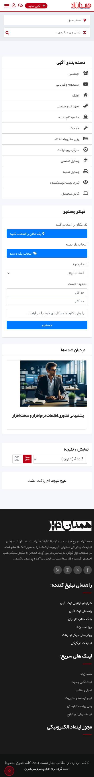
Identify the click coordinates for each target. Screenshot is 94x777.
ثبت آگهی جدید (82, 681)
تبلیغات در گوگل (81, 643)
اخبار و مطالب (84, 689)
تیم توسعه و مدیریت (78, 697)
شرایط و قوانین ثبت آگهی (76, 603)
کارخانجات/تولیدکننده (69, 182)
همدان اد (86, 673)
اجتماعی (79, 73)
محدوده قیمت (77, 284)
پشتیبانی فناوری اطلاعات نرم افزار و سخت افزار (48, 415)
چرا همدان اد (83, 627)
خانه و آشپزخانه (73, 117)
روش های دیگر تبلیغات (77, 635)
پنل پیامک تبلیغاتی (79, 706)
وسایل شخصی (75, 160)
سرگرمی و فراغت (73, 150)
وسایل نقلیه (76, 171)
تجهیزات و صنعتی (73, 106)
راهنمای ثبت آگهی (80, 611)
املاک (80, 95)
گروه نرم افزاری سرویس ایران (43, 768)
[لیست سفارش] (60, 459)
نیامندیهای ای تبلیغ (79, 714)
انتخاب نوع (79, 264)
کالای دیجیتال (75, 193)
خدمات (79, 128)
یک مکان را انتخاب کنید (71, 224)
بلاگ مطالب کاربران (80, 619)
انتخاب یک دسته (76, 244)
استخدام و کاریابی (72, 84)
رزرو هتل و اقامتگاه (72, 139)
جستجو (47, 325)
